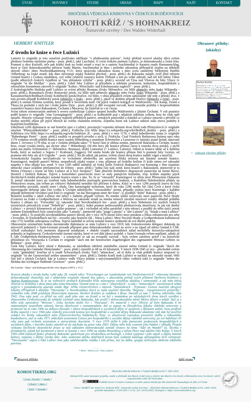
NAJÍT (191, 3)
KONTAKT (224, 3)
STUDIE (93, 3)
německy (142, 89)
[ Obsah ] (32, 384)
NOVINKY (60, 3)
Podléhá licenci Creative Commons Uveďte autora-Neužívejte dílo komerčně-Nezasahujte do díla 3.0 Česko (145, 382)
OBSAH (125, 3)
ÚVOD (27, 3)
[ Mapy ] (42, 384)
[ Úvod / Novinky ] (32, 379)
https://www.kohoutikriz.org (181, 390)
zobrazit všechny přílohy (210, 153)
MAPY (158, 3)
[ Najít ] (31, 389)
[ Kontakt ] (41, 389)
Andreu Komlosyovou (24, 280)
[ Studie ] (47, 379)
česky (159, 89)
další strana (186, 359)
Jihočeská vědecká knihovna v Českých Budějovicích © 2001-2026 (145, 371)
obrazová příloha (27, 359)
